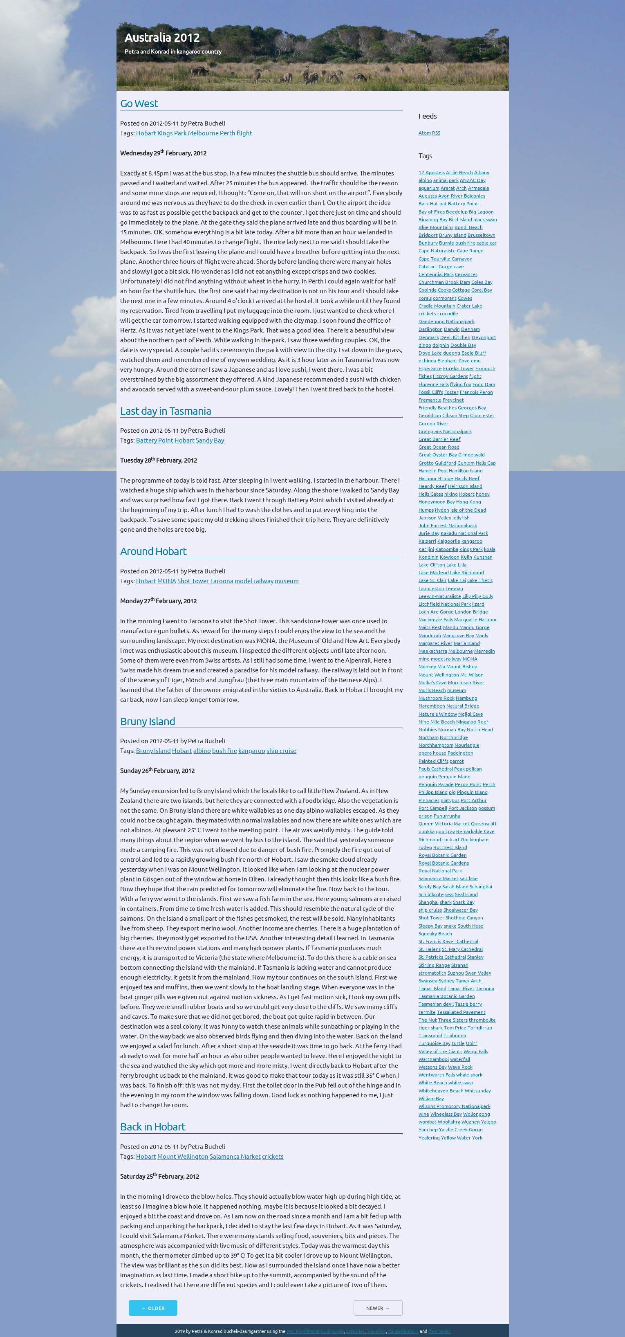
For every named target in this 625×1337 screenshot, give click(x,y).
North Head (480, 729)
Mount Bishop (461, 666)
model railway (254, 580)
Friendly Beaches (438, 407)
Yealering (429, 1137)
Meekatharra (433, 651)
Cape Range (470, 250)
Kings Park (172, 133)
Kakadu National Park (464, 533)
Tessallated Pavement (461, 1012)
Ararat (448, 188)
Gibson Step (455, 415)
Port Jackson (462, 808)
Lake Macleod (434, 572)
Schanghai (481, 886)
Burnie (446, 242)
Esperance (430, 368)
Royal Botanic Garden (443, 855)
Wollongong (476, 1114)
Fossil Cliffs (431, 392)
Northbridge (454, 737)
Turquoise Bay (434, 1043)
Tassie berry (468, 1004)
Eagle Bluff (473, 352)
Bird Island (460, 219)
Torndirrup (480, 1027)
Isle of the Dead (468, 509)
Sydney (447, 980)
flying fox (460, 384)
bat (443, 203)
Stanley (475, 956)
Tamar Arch (469, 980)
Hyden (442, 509)
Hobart (146, 133)
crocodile (447, 313)
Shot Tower (193, 580)
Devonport (484, 337)
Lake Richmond (467, 572)
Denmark (429, 337)
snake (450, 925)
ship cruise (281, 750)
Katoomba (446, 549)
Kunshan (483, 557)
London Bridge (471, 611)
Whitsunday (478, 1090)
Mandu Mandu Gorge (466, 627)
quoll (441, 831)
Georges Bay (472, 407)
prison (425, 815)
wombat (428, 1121)
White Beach (433, 1082)
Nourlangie (467, 745)
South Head (471, 925)
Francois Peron (476, 392)
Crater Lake (469, 305)
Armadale (478, 188)
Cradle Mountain (437, 305)
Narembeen (432, 705)
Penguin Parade (436, 784)
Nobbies (428, 729)
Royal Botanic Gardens (444, 862)
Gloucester (482, 415)
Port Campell (433, 808)
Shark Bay (464, 902)
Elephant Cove (453, 360)
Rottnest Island (450, 847)
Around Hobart (153, 551)
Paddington (460, 752)
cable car (487, 242)
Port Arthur (474, 800)
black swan (485, 219)
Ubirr (471, 1043)
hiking (451, 494)
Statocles (355, 1331)
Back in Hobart (152, 1127)
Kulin (466, 557)
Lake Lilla (456, 564)
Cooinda (428, 289)
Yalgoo (488, 1121)
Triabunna (455, 1035)
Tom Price (455, 1027)
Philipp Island (433, 792)
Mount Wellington (182, 1156)
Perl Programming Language (315, 1331)
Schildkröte (431, 894)
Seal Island (466, 894)
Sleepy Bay (431, 925)
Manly (481, 635)
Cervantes (466, 274)
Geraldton (430, 415)
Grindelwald (471, 454)
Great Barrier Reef (440, 439)
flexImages (439, 1331)
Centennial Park (436, 274)
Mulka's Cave (433, 682)
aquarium (429, 188)
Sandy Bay (210, 440)
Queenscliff (484, 823)
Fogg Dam (484, 384)
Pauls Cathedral (436, 768)
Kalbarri (427, 541)
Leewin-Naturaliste (440, 596)
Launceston (431, 588)
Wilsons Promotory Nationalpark (455, 1106)
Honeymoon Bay (437, 501)
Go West (139, 103)
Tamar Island (432, 988)
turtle (458, 1043)
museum (287, 580)
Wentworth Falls (437, 1074)
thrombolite (482, 1019)
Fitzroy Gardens (450, 376)
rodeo (425, 847)
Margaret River (436, 643)
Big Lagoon (481, 211)
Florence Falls (434, 384)
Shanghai (429, 902)
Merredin (484, 651)
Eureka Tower (458, 368)
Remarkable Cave (475, 831)
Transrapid (430, 1035)
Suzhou (456, 972)
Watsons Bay (433, 1067)
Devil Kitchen (455, 337)
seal (449, 894)
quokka (427, 831)
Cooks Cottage (454, 289)
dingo (425, 345)
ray (451, 831)
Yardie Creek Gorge (461, 1129)
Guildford (445, 462)
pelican (474, 768)
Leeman (454, 588)
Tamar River (461, 988)
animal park (446, 180)
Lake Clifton (432, 564)
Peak (459, 768)
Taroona (221, 580)
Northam (429, 737)
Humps (426, 509)
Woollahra (449, 1121)
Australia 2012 (162, 37)
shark (446, 902)
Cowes (465, 298)
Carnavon (462, 258)
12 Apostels (432, 172)
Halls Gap (486, 462)
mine (424, 658)
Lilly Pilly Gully (477, 596)
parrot (457, 761)
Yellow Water (456, 1137)
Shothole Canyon (464, 917)
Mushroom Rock (437, 698)
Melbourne (203, 133)
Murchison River (466, 682)
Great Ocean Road (439, 446)
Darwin (452, 329)
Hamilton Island (466, 470)
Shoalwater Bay (461, 909)
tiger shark (431, 1027)
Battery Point (154, 440)
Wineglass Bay (446, 1114)
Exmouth (485, 368)
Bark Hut (428, 203)
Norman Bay (452, 729)
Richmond (430, 839)
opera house (432, 752)
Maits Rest (430, 627)
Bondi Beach (469, 227)
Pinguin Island (472, 792)
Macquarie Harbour (475, 619)
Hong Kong (468, 501)
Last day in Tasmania (165, 411)
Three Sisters (453, 1019)
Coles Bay (482, 282)
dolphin (440, 345)
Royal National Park (440, 870)
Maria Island (467, 643)
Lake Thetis (480, 580)
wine (424, 1114)
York (477, 1137)
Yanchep (428, 1129)
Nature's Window (438, 714)
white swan (460, 1082)
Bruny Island (147, 721)
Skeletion (376, 1331)
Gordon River (433, 423)
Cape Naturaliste (437, 250)
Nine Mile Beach (437, 721)
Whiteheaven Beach (441, 1090)
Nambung (466, 698)
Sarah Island (455, 886)
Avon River (450, 195)
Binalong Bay (433, 219)
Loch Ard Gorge (436, 611)
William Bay (431, 1098)
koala (489, 549)
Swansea (428, 980)
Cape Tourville (434, 258)
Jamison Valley (435, 517)
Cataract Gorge (436, 266)
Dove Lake (430, 352)
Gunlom (466, 462)
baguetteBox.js (403, 1331)
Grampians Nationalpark (445, 431)
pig (452, 792)
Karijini (426, 549)
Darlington (431, 329)
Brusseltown (481, 235)
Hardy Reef (467, 478)
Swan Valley (478, 972)
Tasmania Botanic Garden (447, 996)
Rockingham (474, 839)
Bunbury (428, 242)
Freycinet (453, 399)
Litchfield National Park (445, 604)
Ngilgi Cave (470, 714)
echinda (427, 360)
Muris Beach (432, 690)
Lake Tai (457, 580)
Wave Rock (460, 1067)
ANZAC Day (473, 180)
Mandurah (430, 635)
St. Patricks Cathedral (442, 956)
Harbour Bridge (436, 478)
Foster (451, 392)
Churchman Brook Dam (444, 282)
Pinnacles (429, 800)
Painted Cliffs (433, 761)
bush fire (224, 750)
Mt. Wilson (472, 674)
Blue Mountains (436, 227)
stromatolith (432, 972)
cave (459, 266)
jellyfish (461, 517)
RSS (436, 132)
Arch (461, 188)
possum (486, 808)
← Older (153, 1308)
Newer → (378, 1308)
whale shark (469, 1074)
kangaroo (251, 750)
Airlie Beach (459, 172)
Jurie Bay (429, 533)
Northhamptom (436, 745)
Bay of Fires (432, 211)
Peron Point (468, 784)
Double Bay (463, 345)
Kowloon (449, 557)
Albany (481, 172)
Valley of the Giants (440, 1051)
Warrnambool (434, 1059)
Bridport (428, 235)
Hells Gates (431, 494)
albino (202, 750)
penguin (428, 776)
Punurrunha (447, 815)
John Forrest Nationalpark (448, 525)
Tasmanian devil (436, 1004)
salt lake (469, 878)
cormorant (445, 298)
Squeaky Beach (435, 933)
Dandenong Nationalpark (447, 321)
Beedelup (457, 211)
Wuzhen (470, 1121)
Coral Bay (481, 289)
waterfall (460, 1059)
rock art (451, 839)
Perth (227, 133)
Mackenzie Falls (436, 619)
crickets (273, 1156)
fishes (425, 376)
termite (427, 1012)
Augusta (428, 195)
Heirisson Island (465, 486)
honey (483, 494)
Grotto (426, 462)
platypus (450, 800)
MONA (166, 580)
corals (425, 298)
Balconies (474, 195)
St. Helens (430, 949)
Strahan (459, 965)
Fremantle (430, 399)
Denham (470, 329)
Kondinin (429, 557)
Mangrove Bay (458, 635)
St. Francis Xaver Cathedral (448, 941)
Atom (425, 132)
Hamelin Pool (433, 470)
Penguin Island (454, 776)
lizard (478, 604)
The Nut (428, 1019)
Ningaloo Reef (472, 721)
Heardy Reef (433, 486)
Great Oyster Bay (438, 454)
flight (244, 133)
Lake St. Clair (433, 580)
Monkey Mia (432, 666)
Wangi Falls (476, 1051)
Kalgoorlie (448, 541)
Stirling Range (434, 965)
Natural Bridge (462, 705)
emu (476, 360)
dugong (451, 352)
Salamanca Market (235, 1156)
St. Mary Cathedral (462, 949)
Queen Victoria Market (444, 823)
